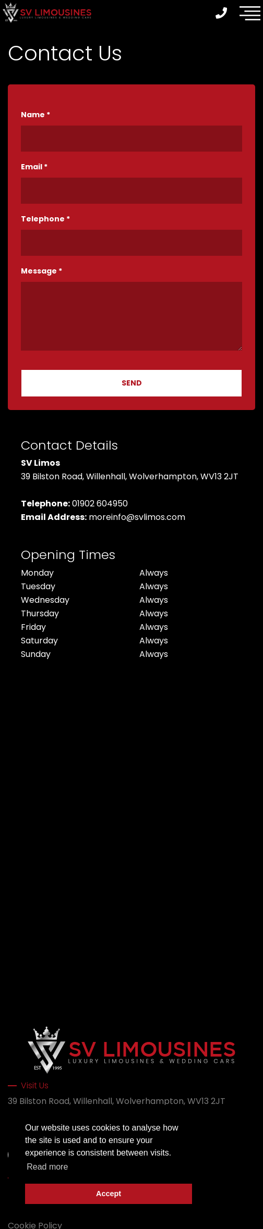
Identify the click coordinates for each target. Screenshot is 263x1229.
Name (35, 114)
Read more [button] (47, 1166)
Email (34, 167)
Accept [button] (108, 1193)
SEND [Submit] (132, 383)
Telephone (45, 219)
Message (41, 271)
